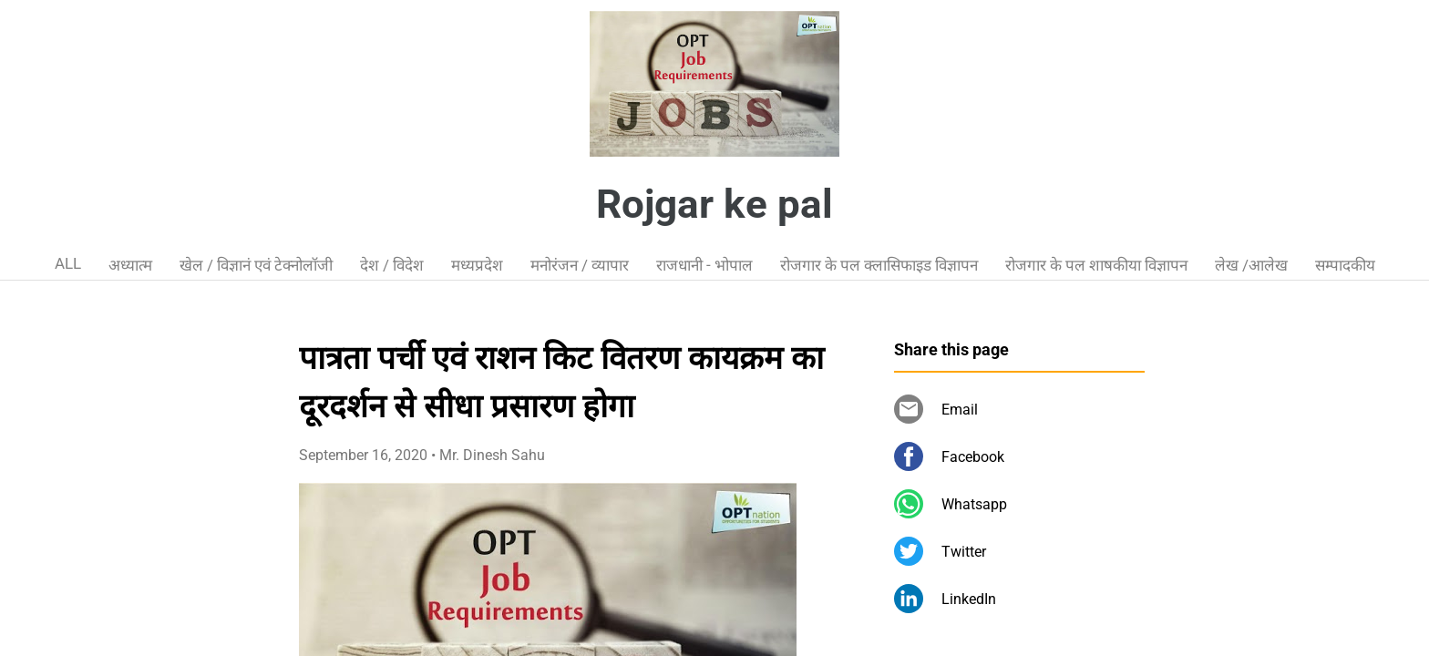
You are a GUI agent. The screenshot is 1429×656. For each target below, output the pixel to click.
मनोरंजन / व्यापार (579, 265)
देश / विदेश (392, 265)
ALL (68, 263)
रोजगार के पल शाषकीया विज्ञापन (1096, 265)
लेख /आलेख (1251, 265)
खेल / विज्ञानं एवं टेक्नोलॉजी (256, 265)
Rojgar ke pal (714, 204)
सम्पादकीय (1345, 265)
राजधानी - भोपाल (704, 265)
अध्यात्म (130, 265)
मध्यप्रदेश (477, 265)
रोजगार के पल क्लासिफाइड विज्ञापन (879, 265)
